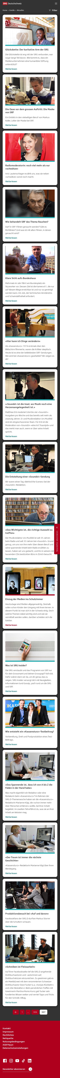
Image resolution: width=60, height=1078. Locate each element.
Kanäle (12, 10)
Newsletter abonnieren (17, 1069)
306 (35, 1012)
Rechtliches (8, 1035)
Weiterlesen (11, 69)
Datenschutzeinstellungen (15, 1048)
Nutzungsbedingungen (14, 1041)
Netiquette (8, 1038)
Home (5, 10)
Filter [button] (53, 10)
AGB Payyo (8, 1044)
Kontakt (7, 1028)
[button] (56, 3)
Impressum (8, 1031)
